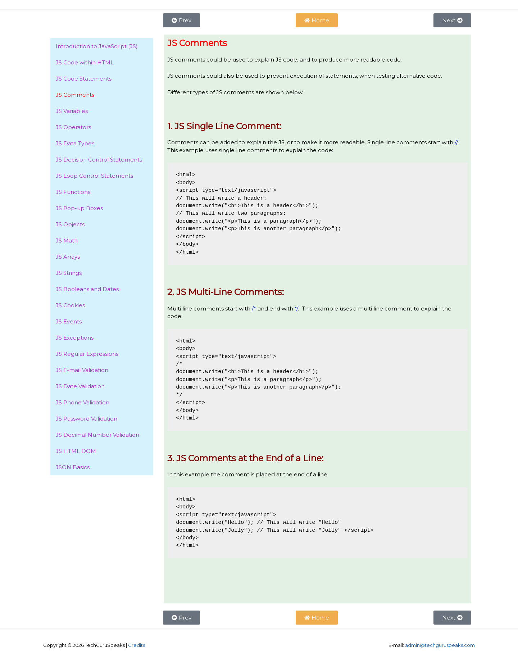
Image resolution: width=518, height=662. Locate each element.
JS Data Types (75, 143)
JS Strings (69, 272)
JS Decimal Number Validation (97, 434)
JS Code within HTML (85, 62)
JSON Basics (73, 467)
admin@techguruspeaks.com (440, 645)
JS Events (69, 321)
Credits (136, 645)
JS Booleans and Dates (87, 289)
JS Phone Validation (82, 402)
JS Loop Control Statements (94, 175)
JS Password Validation (86, 418)
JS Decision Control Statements (99, 159)
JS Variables (72, 111)
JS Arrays (68, 256)
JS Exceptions (75, 337)
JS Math (67, 240)
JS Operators (73, 127)
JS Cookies (70, 305)
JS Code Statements (84, 78)
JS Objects (70, 224)
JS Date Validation (80, 386)
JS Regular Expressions (87, 353)
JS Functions (73, 192)
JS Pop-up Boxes (79, 208)
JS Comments (75, 94)
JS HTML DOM (76, 451)
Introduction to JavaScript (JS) (97, 46)
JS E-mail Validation (82, 370)
